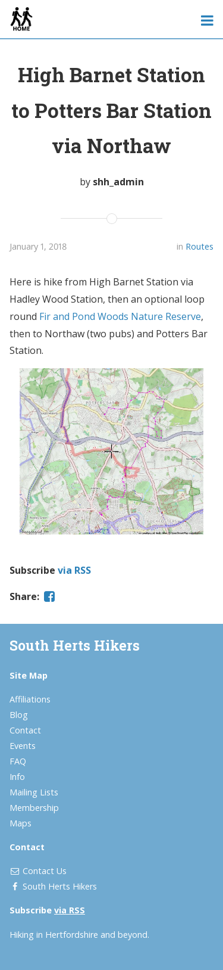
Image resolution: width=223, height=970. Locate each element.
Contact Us (45, 870)
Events (23, 745)
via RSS (74, 570)
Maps (21, 823)
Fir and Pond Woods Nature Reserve (120, 316)
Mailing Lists (34, 792)
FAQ (18, 761)
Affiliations (30, 699)
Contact (25, 730)
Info (17, 776)
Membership (34, 807)
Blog (19, 714)
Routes (199, 246)
